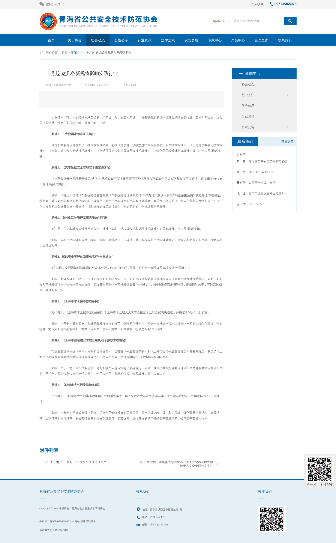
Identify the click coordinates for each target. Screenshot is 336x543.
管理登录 (91, 521)
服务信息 (248, 105)
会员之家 (261, 40)
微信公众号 (50, 4)
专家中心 (215, 40)
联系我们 (285, 40)
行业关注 (248, 95)
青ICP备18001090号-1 (62, 521)
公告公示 (121, 40)
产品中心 (238, 40)
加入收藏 (257, 4)
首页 (51, 40)
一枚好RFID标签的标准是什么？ (85, 462)
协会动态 (98, 40)
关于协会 (74, 40)
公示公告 (248, 127)
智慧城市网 (61, 529)
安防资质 (191, 40)
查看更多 (287, 141)
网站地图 (80, 521)
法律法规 (168, 40)
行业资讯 (145, 40)
